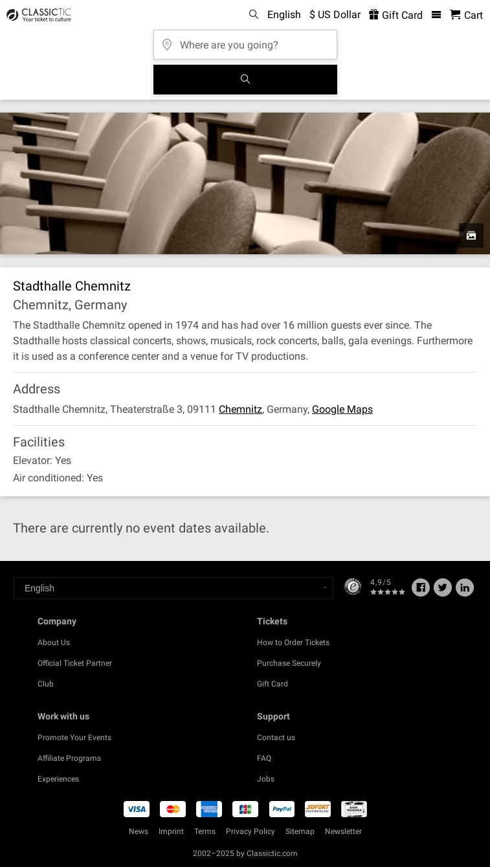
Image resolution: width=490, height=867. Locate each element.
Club (46, 683)
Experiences (58, 779)
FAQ (264, 758)
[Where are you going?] (245, 40)
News (138, 831)
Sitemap (300, 831)
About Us (54, 642)
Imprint (171, 831)
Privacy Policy (250, 831)
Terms (205, 831)
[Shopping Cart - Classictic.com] (466, 15)
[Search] (245, 79)
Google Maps (342, 409)
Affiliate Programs (69, 758)
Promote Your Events (74, 737)
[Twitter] (442, 592)
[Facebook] (420, 592)
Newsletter (343, 831)
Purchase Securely (289, 663)
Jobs (265, 779)
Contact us (276, 737)
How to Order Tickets (293, 642)
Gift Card (272, 683)
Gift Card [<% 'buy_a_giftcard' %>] (396, 15)
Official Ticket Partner (75, 663)
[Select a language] (173, 588)
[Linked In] (464, 592)
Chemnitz (240, 409)
